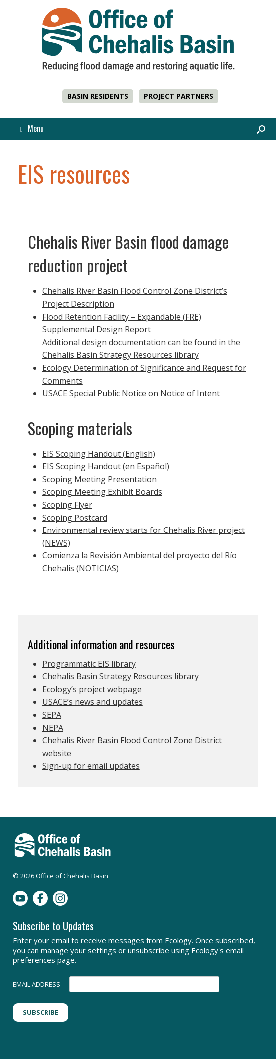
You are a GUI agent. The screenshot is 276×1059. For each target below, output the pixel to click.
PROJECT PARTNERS (178, 96)
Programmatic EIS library (89, 663)
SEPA (51, 714)
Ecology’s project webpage (92, 689)
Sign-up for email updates (91, 765)
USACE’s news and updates (92, 701)
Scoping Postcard (74, 517)
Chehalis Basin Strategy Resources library (120, 354)
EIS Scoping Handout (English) (98, 453)
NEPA (52, 727)
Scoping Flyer (67, 504)
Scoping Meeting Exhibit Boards (102, 491)
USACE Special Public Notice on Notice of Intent (131, 393)
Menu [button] (32, 128)
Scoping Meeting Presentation (99, 479)
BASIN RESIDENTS (97, 96)
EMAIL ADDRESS (36, 984)
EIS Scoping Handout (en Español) (105, 466)
